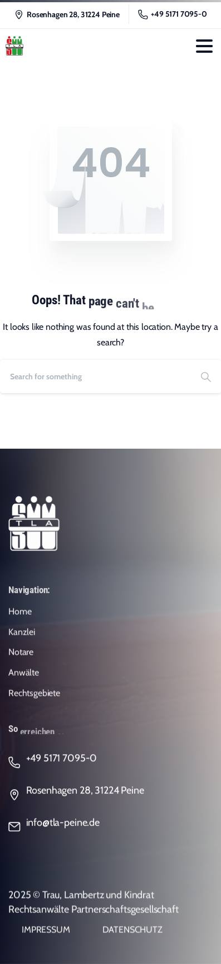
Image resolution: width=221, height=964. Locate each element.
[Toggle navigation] (204, 46)
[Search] (95, 376)
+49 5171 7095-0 (172, 14)
